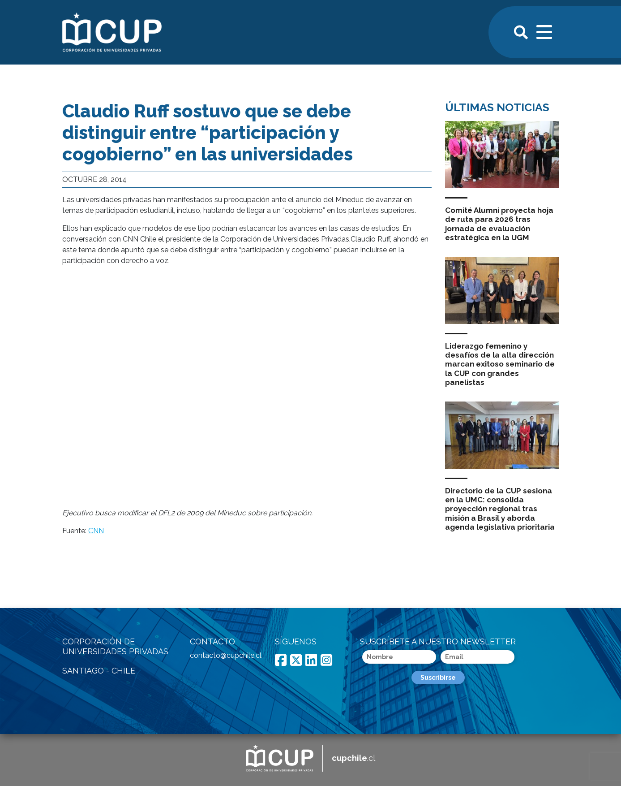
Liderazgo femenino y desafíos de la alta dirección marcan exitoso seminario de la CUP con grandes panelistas (500, 364)
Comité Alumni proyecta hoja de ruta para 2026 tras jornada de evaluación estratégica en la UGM (499, 224)
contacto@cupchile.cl (225, 655)
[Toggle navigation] (544, 31)
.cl (353, 758)
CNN (96, 531)
